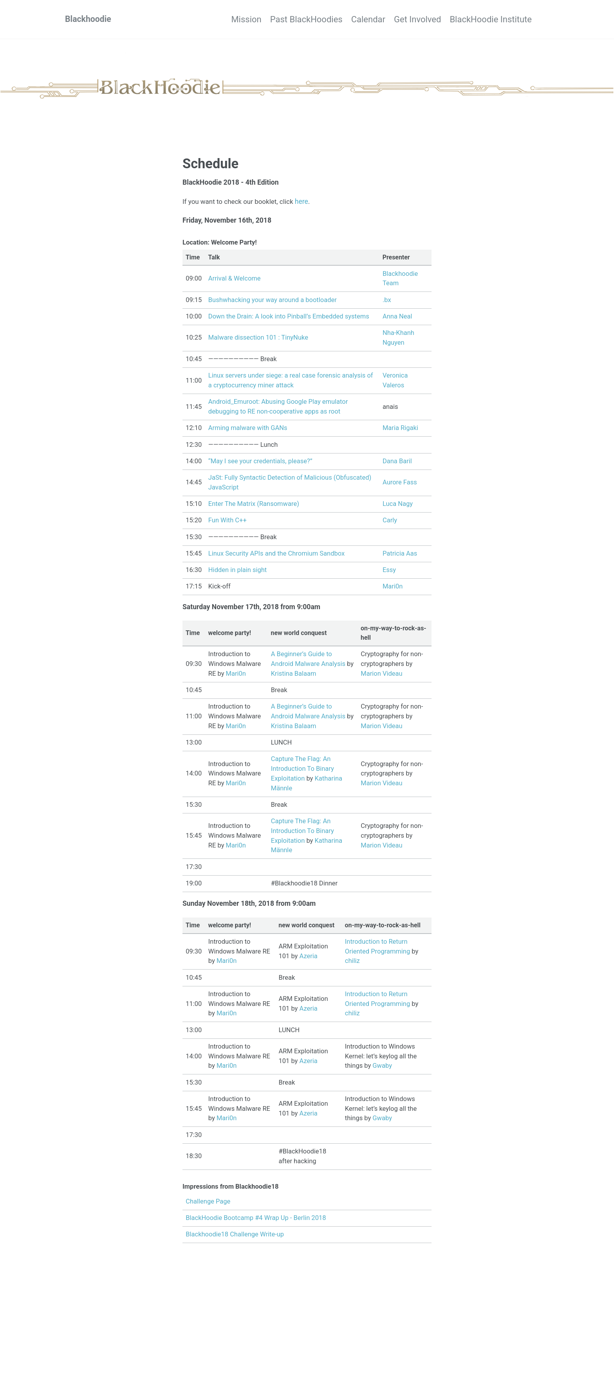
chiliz (352, 964)
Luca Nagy (398, 505)
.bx (387, 300)
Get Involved (408, 19)
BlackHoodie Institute (491, 19)
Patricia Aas (400, 554)
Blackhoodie (89, 19)
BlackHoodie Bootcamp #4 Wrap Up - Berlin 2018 (256, 1221)
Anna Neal (397, 317)
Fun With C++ (227, 521)
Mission (212, 19)
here (305, 201)
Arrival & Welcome (234, 279)
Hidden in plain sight (237, 571)
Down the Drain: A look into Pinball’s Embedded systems (288, 317)
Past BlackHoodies (280, 19)
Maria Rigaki (400, 429)
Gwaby (382, 1068)
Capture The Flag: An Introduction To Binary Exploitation (302, 770)
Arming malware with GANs (247, 429)
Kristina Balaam (293, 676)
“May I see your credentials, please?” (260, 462)
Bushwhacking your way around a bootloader (272, 300)
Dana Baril (397, 462)
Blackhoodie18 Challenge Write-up (235, 1237)
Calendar (351, 19)
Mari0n (393, 587)
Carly (390, 521)
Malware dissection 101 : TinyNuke (258, 338)
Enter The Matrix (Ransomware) (253, 505)
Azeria (309, 959)
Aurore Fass (400, 483)
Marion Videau (381, 676)
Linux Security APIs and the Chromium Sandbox (276, 554)
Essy (389, 571)
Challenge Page (208, 1204)
